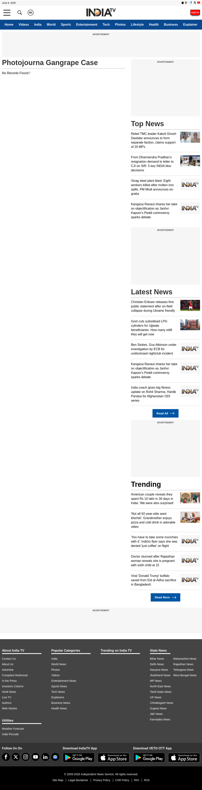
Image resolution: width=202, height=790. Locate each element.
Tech (106, 24)
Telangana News (183, 669)
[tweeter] (16, 757)
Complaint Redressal (15, 675)
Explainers (57, 697)
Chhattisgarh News (161, 702)
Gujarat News (158, 708)
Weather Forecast (13, 728)
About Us (7, 664)
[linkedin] (45, 757)
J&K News (156, 713)
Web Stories (9, 708)
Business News (60, 702)
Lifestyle (137, 24)
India (37, 24)
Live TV (6, 697)
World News (58, 664)
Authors (6, 702)
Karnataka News (160, 719)
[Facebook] (6, 757)
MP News (156, 680)
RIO (136, 780)
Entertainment (86, 24)
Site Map (57, 780)
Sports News (59, 686)
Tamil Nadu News (160, 691)
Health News (59, 708)
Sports (66, 24)
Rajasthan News (183, 664)
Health (154, 24)
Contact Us (9, 658)
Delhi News (157, 664)
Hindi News (9, 691)
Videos (24, 24)
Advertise (7, 669)
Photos (120, 24)
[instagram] (26, 757)
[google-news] (55, 757)
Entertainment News (63, 680)
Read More (165, 597)
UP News (155, 697)
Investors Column (12, 686)
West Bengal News (184, 675)
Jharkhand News (160, 675)
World (51, 24)
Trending (146, 484)
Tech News (58, 691)
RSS (147, 780)
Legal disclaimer (78, 780)
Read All (165, 413)
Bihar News (157, 658)
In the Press (9, 680)
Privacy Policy (101, 780)
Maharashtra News (184, 658)
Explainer (190, 24)
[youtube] (35, 757)
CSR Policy (122, 780)
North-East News (160, 686)
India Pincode (10, 734)
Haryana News (159, 669)
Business (171, 24)
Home (9, 24)
